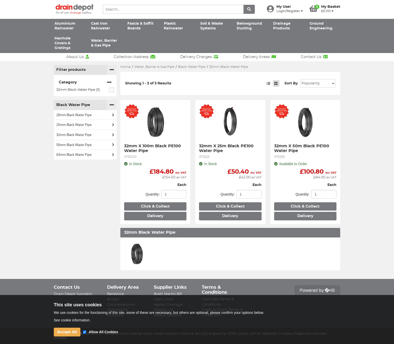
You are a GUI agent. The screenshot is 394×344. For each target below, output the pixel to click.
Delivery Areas (259, 57)
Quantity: (152, 194)
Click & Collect (155, 206)
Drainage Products (281, 26)
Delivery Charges (199, 57)
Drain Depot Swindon (73, 294)
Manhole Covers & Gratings (63, 43)
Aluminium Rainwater (65, 26)
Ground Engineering (321, 26)
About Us (77, 57)
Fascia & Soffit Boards (140, 26)
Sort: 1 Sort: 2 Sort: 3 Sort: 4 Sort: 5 (317, 83)
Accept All (67, 332)
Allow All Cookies (103, 332)
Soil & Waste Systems (211, 26)
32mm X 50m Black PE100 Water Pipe (302, 148)
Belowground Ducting (249, 26)
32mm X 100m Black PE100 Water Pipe (153, 148)
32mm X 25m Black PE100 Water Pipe (227, 148)
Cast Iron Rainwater (100, 26)
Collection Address (134, 57)
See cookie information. (72, 320)
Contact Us (314, 57)
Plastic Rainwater (173, 26)
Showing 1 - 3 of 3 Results (148, 83)
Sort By (291, 83)
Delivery (155, 216)
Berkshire (115, 294)
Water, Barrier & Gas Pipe (104, 43)
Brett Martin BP (168, 294)
